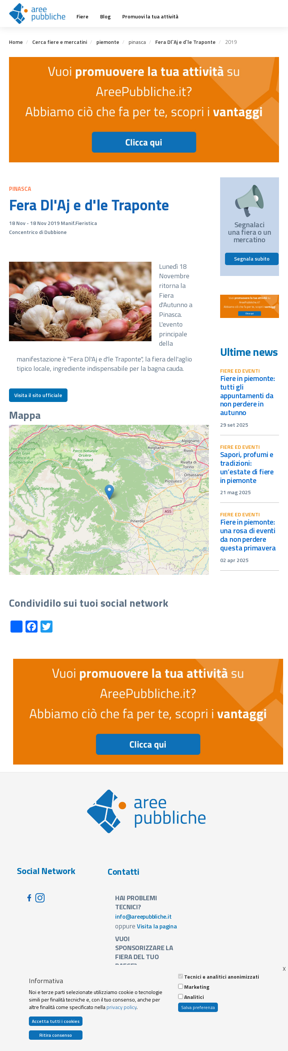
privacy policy (121, 1007)
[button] (109, 492)
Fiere (82, 16)
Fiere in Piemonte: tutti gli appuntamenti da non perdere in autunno (247, 395)
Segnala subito (252, 258)
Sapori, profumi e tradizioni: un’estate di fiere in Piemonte (247, 467)
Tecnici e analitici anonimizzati (221, 977)
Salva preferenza (198, 1007)
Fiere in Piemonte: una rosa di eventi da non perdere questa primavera (248, 534)
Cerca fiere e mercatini (59, 42)
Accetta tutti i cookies (56, 1021)
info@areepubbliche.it (143, 916)
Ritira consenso (55, 1035)
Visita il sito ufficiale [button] (38, 395)
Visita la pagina (157, 926)
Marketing (196, 987)
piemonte (107, 42)
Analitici (194, 997)
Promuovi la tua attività (150, 16)
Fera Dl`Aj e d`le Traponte (185, 42)
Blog (105, 16)
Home (16, 42)
